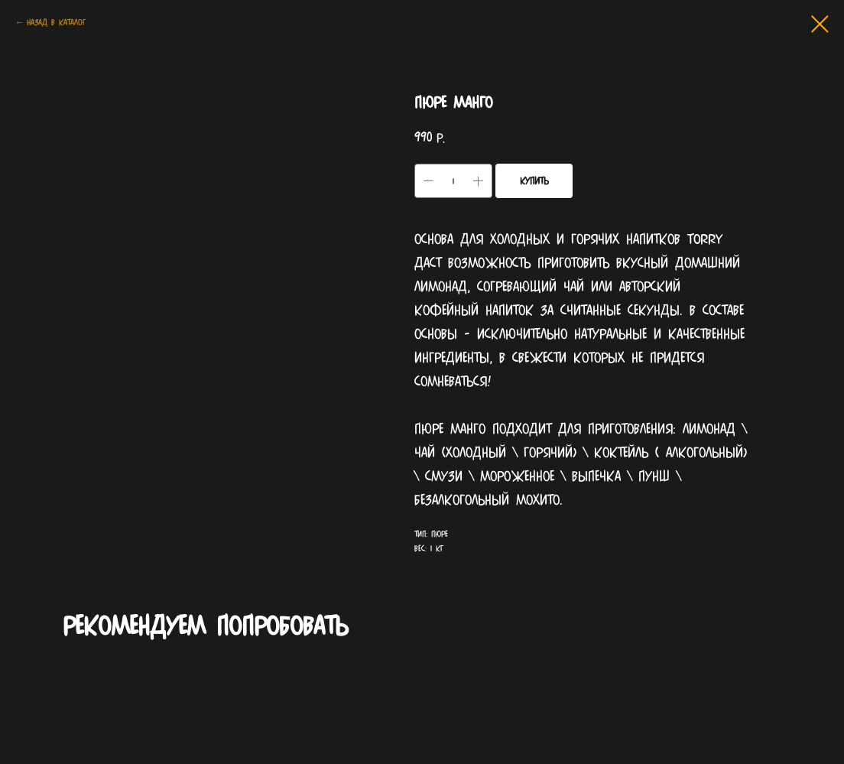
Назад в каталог (56, 22)
